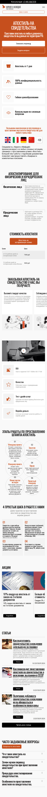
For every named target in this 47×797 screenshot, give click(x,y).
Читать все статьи (23, 725)
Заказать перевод (23, 43)
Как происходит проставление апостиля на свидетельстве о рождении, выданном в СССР (28, 672)
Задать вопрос (23, 50)
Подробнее (9, 616)
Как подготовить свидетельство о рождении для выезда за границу (27, 643)
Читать (18, 662)
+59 (39, 140)
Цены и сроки (23, 12)
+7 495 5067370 (29, 2)
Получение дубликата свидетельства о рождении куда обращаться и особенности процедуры (27, 700)
